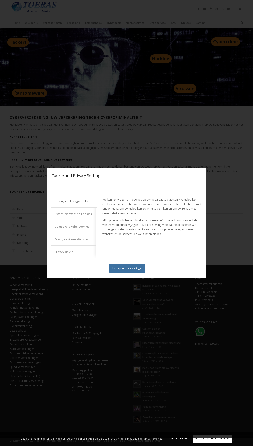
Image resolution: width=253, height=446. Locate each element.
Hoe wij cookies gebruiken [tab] (72, 201)
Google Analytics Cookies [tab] (72, 226)
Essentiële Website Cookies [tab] (73, 214)
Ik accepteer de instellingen (127, 268)
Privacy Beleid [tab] (64, 252)
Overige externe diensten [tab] (72, 239)
